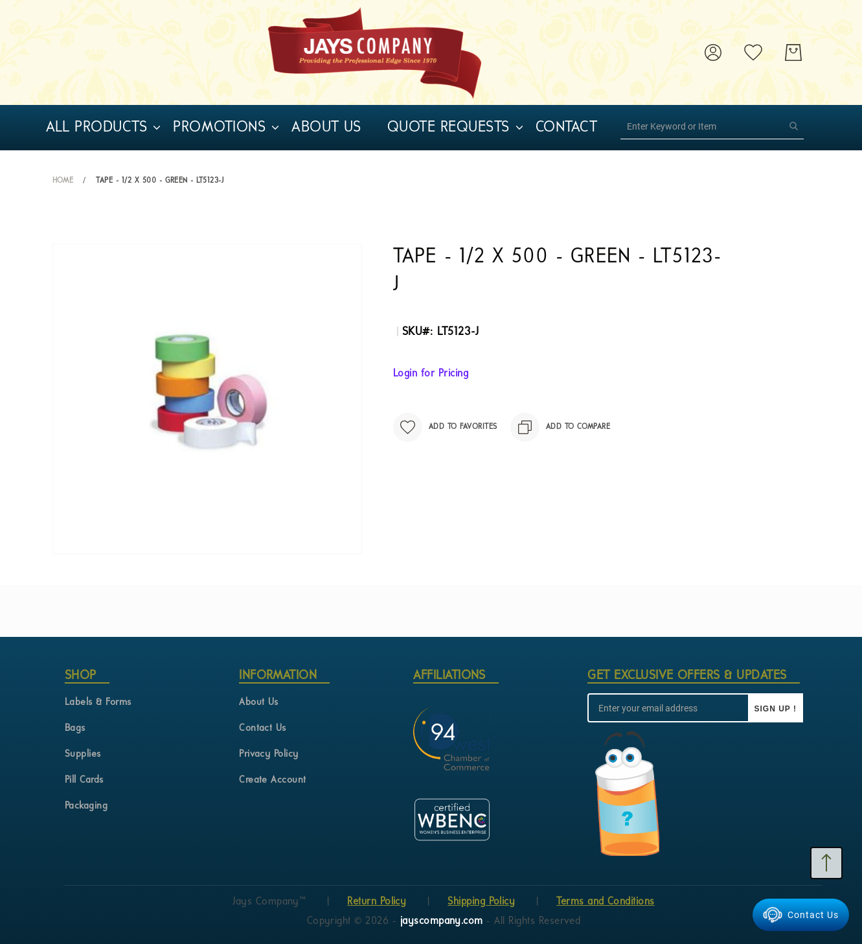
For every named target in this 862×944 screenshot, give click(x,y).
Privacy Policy (269, 754)
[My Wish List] (753, 52)
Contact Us (262, 728)
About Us (258, 703)
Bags (75, 728)
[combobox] (712, 126)
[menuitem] (97, 127)
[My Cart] (793, 52)
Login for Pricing (430, 374)
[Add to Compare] (560, 427)
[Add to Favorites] (445, 427)
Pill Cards (84, 780)
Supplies (83, 754)
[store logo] (375, 52)
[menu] (344, 127)
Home (63, 181)
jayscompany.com (443, 921)
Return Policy (376, 902)
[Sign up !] (775, 707)
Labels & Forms (98, 703)
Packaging (86, 806)
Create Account (272, 780)
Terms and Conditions (605, 902)
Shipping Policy (481, 902)
